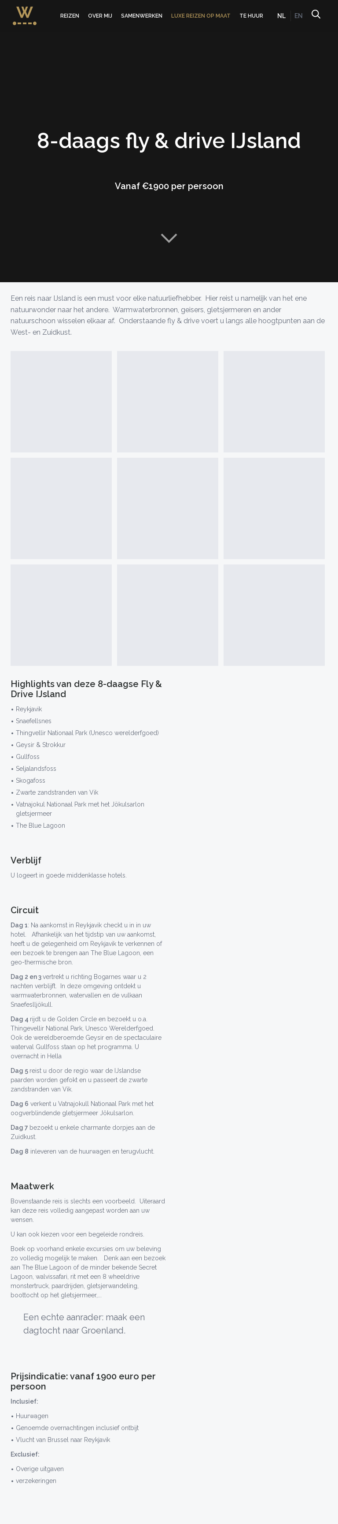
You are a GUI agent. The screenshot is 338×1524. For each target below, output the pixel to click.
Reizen (69, 16)
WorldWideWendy (25, 10)
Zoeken (315, 16)
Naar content (169, 238)
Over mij (100, 16)
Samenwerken (141, 16)
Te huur (251, 16)
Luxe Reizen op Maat (201, 16)
